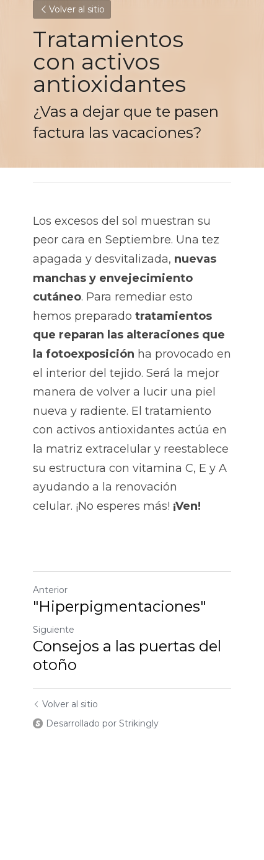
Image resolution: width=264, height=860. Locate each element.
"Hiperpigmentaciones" (119, 606)
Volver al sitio (72, 9)
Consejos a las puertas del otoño (127, 655)
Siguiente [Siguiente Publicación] (53, 629)
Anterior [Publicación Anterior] (50, 589)
